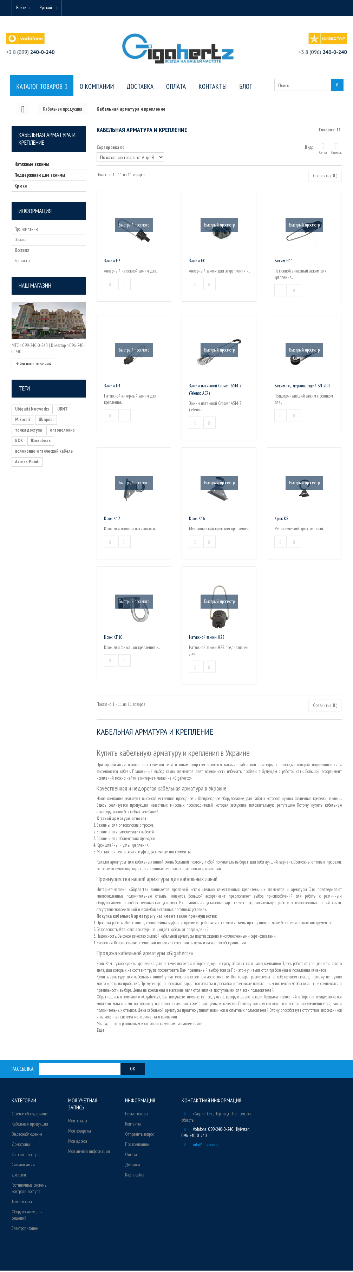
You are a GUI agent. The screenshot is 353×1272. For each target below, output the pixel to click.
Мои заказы (77, 1122)
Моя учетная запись (82, 1105)
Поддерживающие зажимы (39, 176)
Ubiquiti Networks (32, 410)
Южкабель (41, 442)
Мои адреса (77, 1143)
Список (336, 149)
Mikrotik (23, 421)
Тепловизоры (22, 1203)
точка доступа (28, 431)
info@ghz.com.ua (206, 1146)
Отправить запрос (139, 1136)
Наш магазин (35, 287)
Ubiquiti (46, 421)
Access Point (27, 463)
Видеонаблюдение (27, 1136)
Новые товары (136, 1115)
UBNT (62, 410)
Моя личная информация (89, 1153)
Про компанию (26, 231)
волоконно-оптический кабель (44, 452)
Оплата (20, 241)
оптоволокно (62, 431)
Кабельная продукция (30, 1125)
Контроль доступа (26, 1156)
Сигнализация (23, 1166)
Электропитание (25, 1230)
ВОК (19, 442)
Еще (101, 1032)
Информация (35, 212)
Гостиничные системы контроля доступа (29, 1190)
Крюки (20, 187)
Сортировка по (111, 149)
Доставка (22, 252)
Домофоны (21, 1146)
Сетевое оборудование (30, 1115)
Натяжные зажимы (31, 166)
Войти (23, 8)
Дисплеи (19, 1176)
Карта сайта (134, 1176)
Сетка (323, 149)
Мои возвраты (79, 1132)
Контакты (22, 262)
